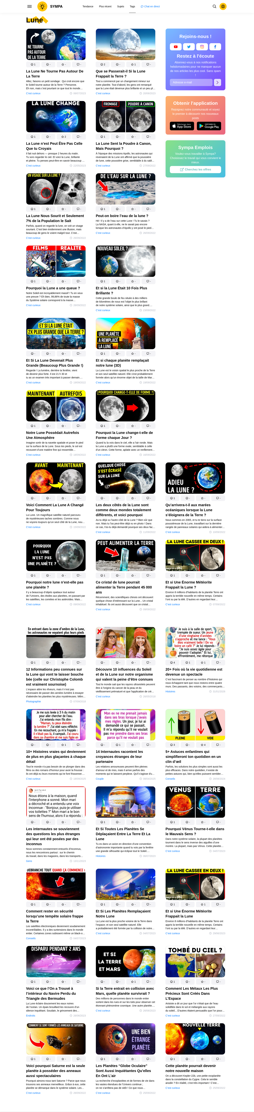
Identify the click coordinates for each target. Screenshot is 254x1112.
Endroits (30, 1015)
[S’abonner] (217, 82)
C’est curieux (33, 93)
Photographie (33, 701)
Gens (29, 861)
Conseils (170, 778)
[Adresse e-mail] (191, 82)
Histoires (170, 691)
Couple (100, 778)
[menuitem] (88, 6)
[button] (33, 64)
